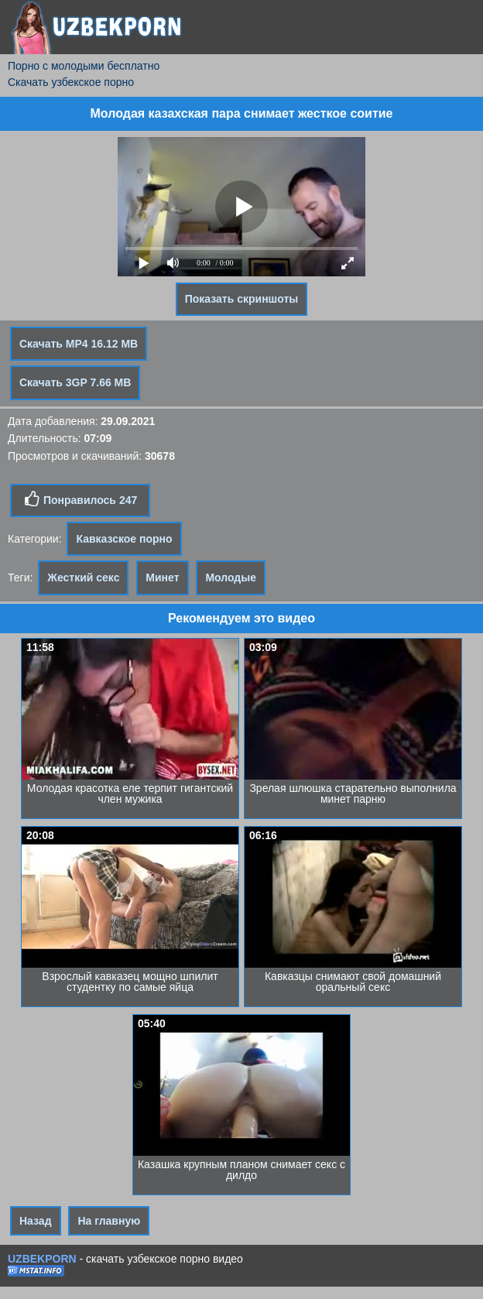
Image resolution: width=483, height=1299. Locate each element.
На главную (108, 1221)
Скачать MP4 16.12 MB (78, 344)
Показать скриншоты (242, 299)
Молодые (230, 577)
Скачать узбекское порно (71, 82)
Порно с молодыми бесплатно (83, 66)
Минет (162, 577)
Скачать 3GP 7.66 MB (75, 382)
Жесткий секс (83, 577)
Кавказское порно (124, 539)
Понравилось (80, 499)
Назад (35, 1221)
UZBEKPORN (42, 1259)
